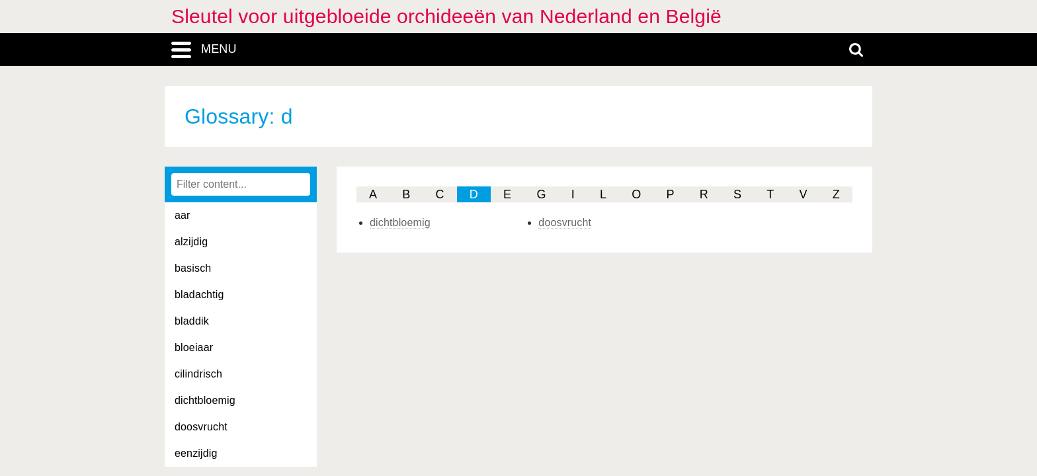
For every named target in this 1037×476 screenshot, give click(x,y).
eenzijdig (196, 453)
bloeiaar (194, 347)
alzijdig (191, 241)
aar (182, 215)
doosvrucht (201, 426)
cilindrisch (198, 373)
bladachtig (199, 294)
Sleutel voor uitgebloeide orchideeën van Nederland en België (446, 16)
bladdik (192, 321)
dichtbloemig (205, 400)
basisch (193, 268)
